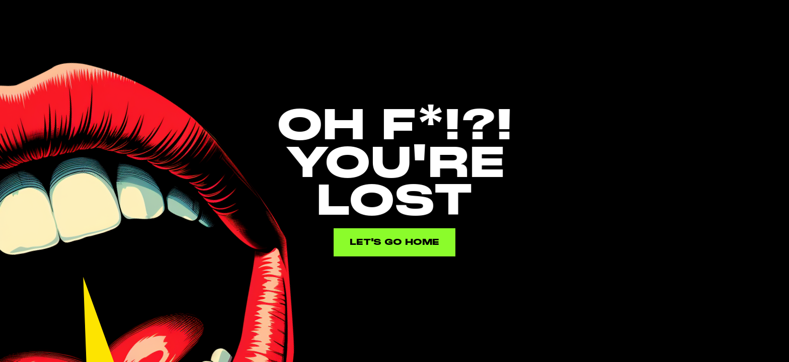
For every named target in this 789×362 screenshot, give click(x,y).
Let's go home (394, 242)
